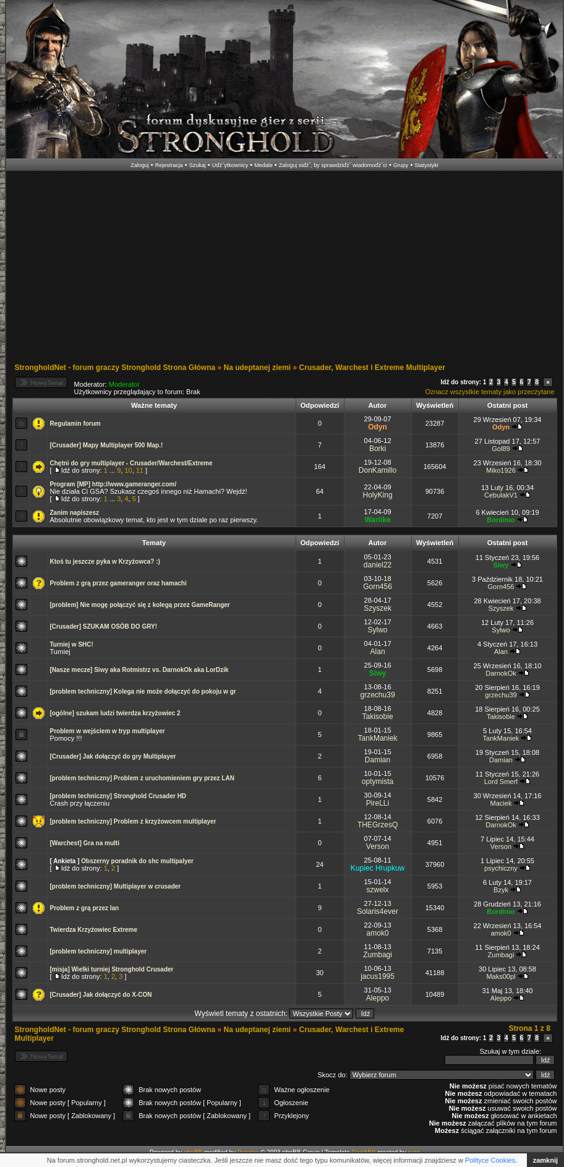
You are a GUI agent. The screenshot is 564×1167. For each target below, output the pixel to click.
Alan (377, 651)
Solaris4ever (377, 911)
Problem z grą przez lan (84, 908)
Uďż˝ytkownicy (230, 165)
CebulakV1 (501, 495)
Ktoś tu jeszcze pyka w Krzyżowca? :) (105, 561)
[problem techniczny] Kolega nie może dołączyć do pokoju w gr (143, 691)
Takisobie (377, 716)
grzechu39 (378, 695)
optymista (377, 781)
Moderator (124, 384)
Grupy (401, 165)
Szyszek (377, 608)
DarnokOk (500, 673)
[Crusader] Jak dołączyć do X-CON (101, 994)
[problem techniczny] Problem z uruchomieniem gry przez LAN (142, 778)
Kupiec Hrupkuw (377, 868)
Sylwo (378, 630)
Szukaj (197, 165)
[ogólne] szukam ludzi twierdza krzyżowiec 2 (115, 713)
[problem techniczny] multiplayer (98, 951)
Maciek (501, 803)
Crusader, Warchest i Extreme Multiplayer (372, 367)
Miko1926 (501, 470)
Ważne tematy (154, 405)
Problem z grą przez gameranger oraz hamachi (118, 583)
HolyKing (378, 495)
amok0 (378, 933)
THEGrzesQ (377, 824)
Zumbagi (377, 954)
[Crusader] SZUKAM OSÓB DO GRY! (104, 626)
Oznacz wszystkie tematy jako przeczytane (489, 391)
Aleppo (377, 998)
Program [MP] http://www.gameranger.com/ (113, 484)
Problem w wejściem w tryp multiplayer (107, 731)
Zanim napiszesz (74, 512)
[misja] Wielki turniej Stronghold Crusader (112, 969)
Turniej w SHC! (71, 644)
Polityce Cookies (490, 1160)
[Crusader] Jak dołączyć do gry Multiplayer (113, 756)
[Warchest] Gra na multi (84, 843)
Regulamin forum (75, 423)
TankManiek (378, 738)
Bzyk (501, 890)
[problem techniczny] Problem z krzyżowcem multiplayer (133, 821)
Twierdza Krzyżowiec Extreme (94, 929)
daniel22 (377, 565)
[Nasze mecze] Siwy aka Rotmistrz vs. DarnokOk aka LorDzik (139, 669)
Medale (263, 165)
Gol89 (501, 448)
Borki (377, 448)
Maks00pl (500, 976)
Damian (377, 760)
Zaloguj (139, 165)
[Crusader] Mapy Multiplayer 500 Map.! (106, 445)
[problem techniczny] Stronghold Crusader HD (118, 796)
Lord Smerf (501, 781)
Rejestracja (169, 165)
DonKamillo (377, 470)
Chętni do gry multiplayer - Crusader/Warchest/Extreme (131, 463)
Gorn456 (377, 586)
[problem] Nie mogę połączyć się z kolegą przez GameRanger (140, 604)
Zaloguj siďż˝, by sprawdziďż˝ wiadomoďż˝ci (333, 165)
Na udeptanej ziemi (257, 367)
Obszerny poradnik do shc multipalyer (137, 861)
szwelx (378, 889)
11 (139, 470)
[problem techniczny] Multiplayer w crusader (115, 886)
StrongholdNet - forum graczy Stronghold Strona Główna (115, 367)
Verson (377, 846)
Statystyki (426, 165)
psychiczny (501, 868)
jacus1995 (378, 976)
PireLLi (377, 803)
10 (128, 470)
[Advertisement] (264, 268)
